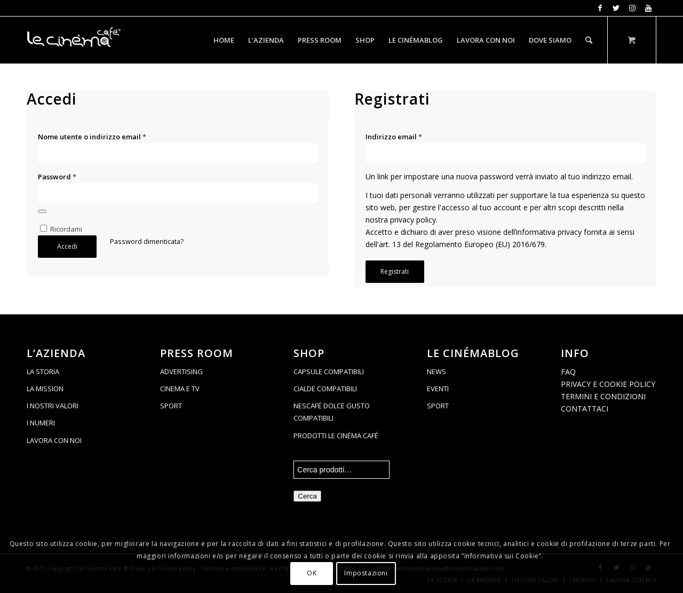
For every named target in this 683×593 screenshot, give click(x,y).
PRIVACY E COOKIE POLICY (608, 384)
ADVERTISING (181, 371)
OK (311, 573)
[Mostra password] (42, 211)
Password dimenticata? (147, 241)
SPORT (171, 405)
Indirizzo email (394, 136)
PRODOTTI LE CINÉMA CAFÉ (335, 435)
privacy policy (413, 220)
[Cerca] (588, 40)
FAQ (568, 372)
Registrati (394, 271)
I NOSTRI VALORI (52, 405)
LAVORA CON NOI (54, 440)
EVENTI (438, 388)
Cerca (307, 496)
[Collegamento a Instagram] (632, 8)
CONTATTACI (584, 409)
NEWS (436, 371)
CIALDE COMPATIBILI (325, 388)
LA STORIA (43, 371)
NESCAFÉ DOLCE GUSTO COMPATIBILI (331, 412)
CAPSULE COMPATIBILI (328, 371)
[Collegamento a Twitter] (616, 8)
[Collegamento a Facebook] (600, 8)
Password (57, 176)
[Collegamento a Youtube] (648, 8)
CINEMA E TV (180, 388)
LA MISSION (45, 388)
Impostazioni (365, 573)
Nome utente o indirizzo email (92, 136)
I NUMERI (41, 423)
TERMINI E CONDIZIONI (603, 396)
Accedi (67, 246)
